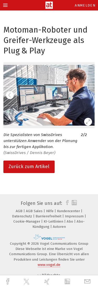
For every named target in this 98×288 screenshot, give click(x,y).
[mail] (88, 282)
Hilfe (50, 211)
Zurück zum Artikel (29, 166)
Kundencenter (69, 211)
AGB (20, 211)
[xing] (47, 281)
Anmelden (85, 5)
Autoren (59, 226)
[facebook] (8, 282)
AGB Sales (35, 211)
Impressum (75, 216)
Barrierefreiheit (49, 216)
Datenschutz (22, 216)
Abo (70, 221)
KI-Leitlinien (54, 221)
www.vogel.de (49, 264)
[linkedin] (68, 281)
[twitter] (27, 281)
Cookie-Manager (27, 221)
